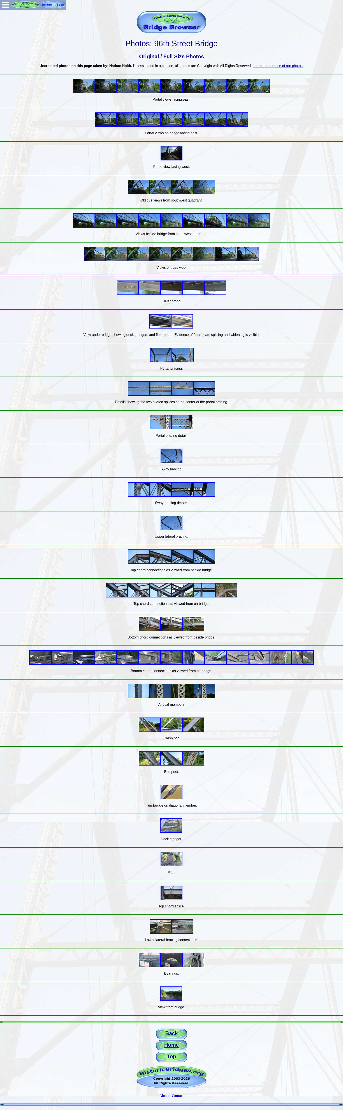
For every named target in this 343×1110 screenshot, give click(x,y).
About (164, 1096)
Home (171, 1045)
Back (171, 1033)
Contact (178, 1096)
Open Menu (5, 5)
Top (171, 1056)
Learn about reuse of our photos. (278, 66)
